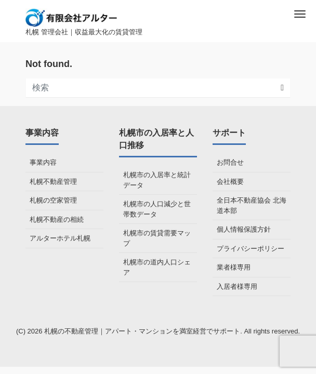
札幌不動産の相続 (57, 219)
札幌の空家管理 (53, 200)
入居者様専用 (237, 286)
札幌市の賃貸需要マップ (157, 238)
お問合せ (230, 162)
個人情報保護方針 (244, 229)
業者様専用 (234, 267)
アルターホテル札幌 (60, 238)
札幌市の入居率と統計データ (157, 180)
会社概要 (230, 181)
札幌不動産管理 (53, 181)
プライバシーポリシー (250, 248)
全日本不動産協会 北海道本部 (251, 205)
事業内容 (43, 162)
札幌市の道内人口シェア (157, 267)
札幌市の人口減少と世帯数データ (157, 209)
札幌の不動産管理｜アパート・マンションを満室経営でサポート (142, 331)
